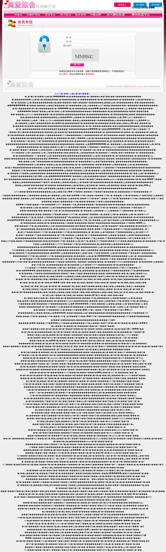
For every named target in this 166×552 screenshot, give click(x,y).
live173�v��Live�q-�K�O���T (72, 94)
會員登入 (122, 5)
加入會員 (140, 5)
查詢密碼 (155, 5)
